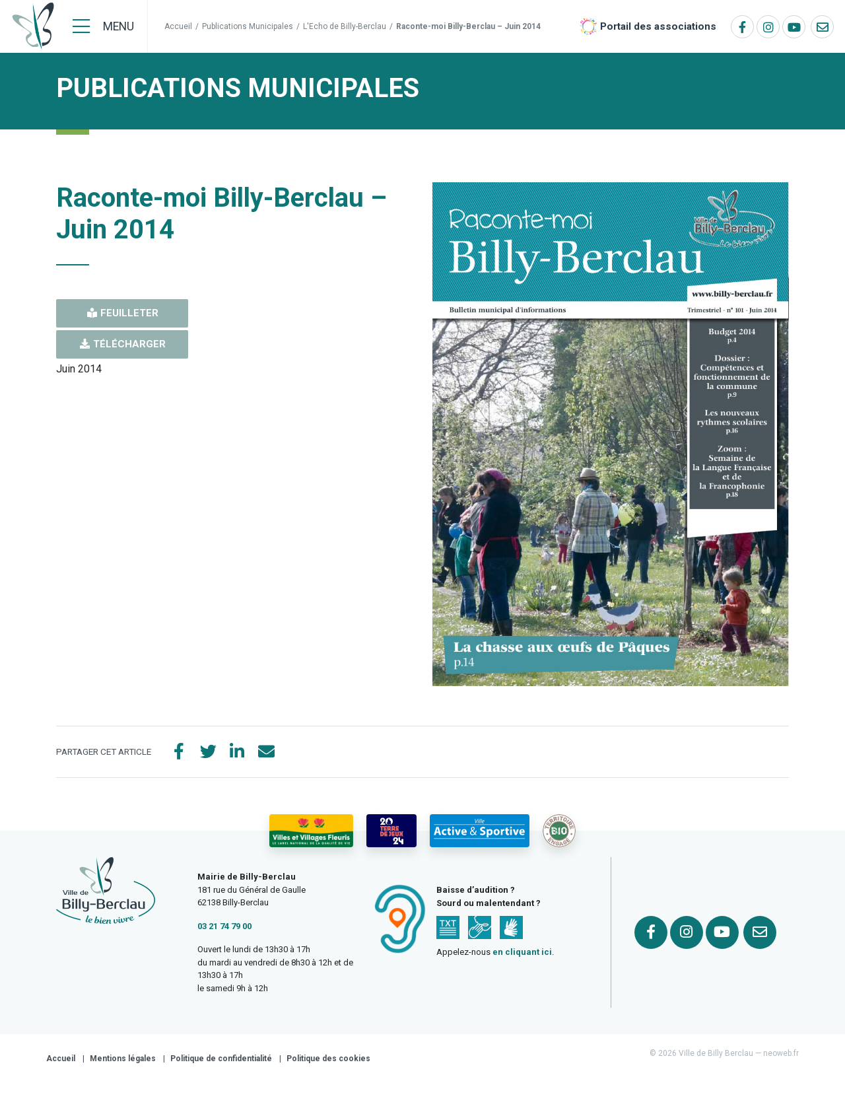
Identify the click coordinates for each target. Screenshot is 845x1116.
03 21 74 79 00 (224, 926)
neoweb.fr (781, 1053)
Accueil (178, 26)
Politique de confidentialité (221, 1058)
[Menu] (103, 26)
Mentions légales (123, 1058)
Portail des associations (658, 26)
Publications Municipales (247, 26)
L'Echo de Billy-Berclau (344, 26)
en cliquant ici (522, 952)
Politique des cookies (328, 1058)
